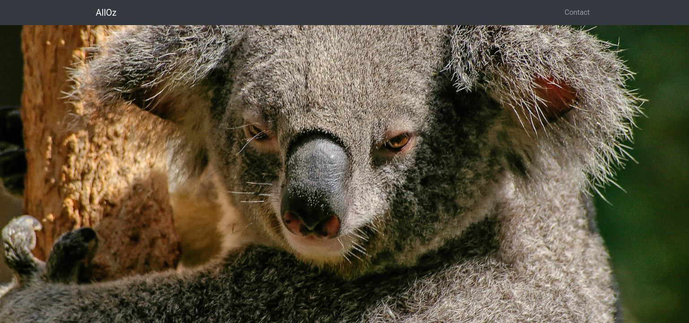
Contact (577, 12)
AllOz (106, 12)
